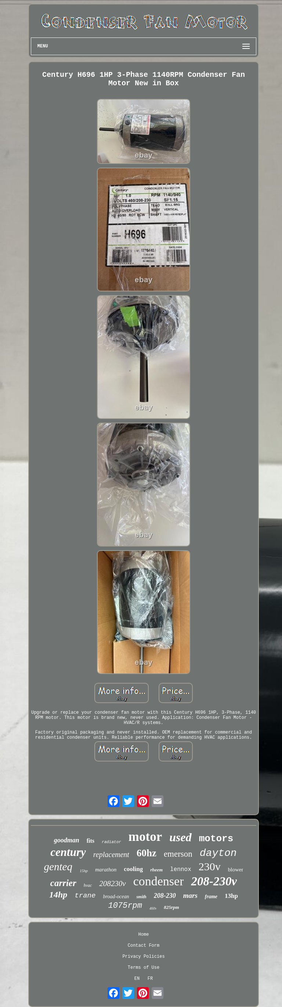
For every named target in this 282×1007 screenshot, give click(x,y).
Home (143, 934)
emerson (178, 854)
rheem (156, 869)
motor (145, 836)
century (68, 852)
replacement (111, 854)
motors (216, 838)
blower (235, 869)
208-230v (214, 881)
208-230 (165, 895)
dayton (218, 853)
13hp (231, 895)
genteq (58, 866)
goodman (66, 840)
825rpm (171, 907)
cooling (133, 869)
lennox (180, 869)
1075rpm (125, 905)
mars (190, 895)
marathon (105, 869)
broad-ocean (116, 896)
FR (150, 978)
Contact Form (143, 945)
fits (90, 841)
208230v (112, 883)
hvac (88, 885)
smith (141, 896)
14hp (58, 894)
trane (85, 896)
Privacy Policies (143, 956)
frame (211, 896)
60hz (146, 853)
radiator (111, 842)
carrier (63, 883)
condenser (158, 881)
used (180, 837)
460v (152, 908)
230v (210, 866)
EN (137, 978)
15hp (84, 870)
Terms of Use (143, 967)
